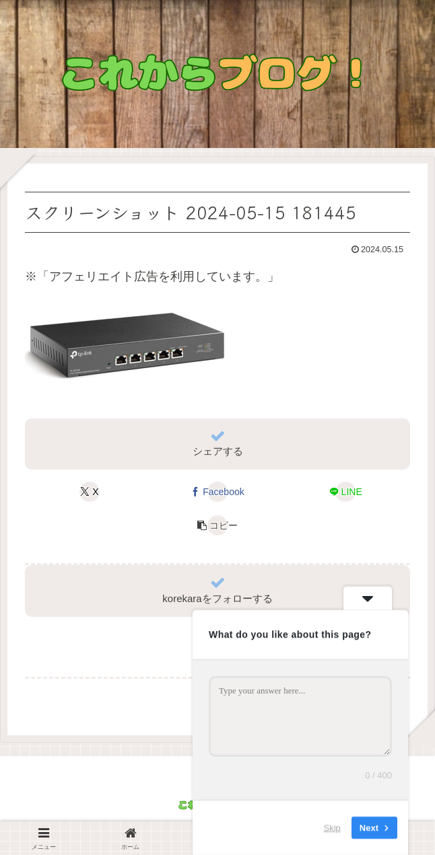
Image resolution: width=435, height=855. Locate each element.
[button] (217, 525)
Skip (332, 828)
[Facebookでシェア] (217, 491)
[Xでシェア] (89, 491)
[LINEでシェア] (345, 491)
